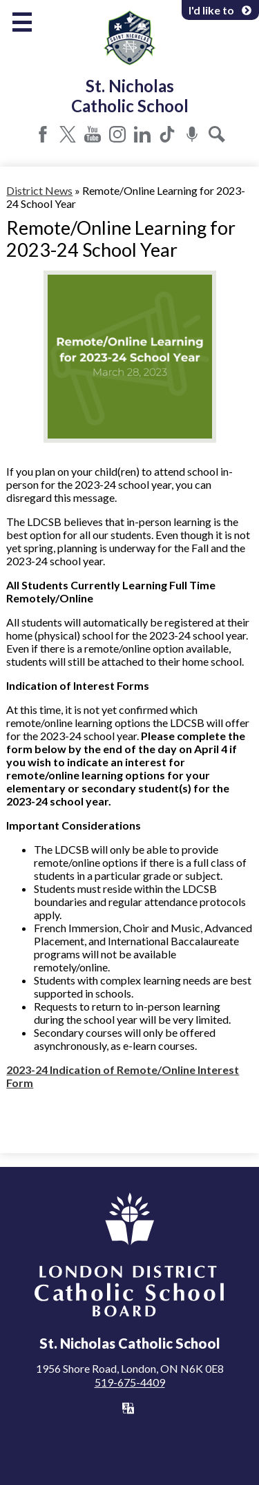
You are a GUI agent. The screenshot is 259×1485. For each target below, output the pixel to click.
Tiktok (167, 134)
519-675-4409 (130, 1382)
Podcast (192, 134)
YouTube (92, 134)
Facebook (43, 134)
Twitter (67, 134)
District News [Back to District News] (39, 190)
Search (217, 134)
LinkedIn (142, 134)
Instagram (117, 134)
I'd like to (220, 10)
